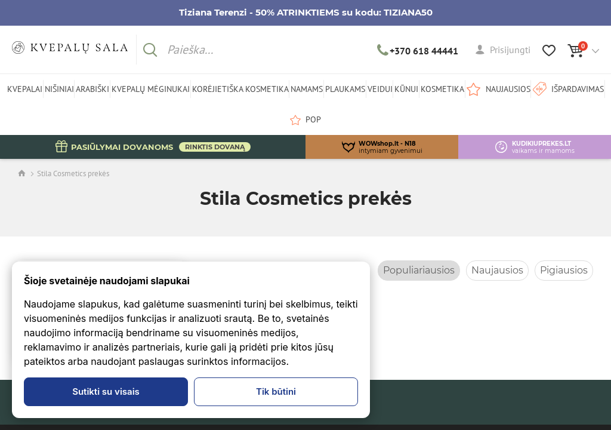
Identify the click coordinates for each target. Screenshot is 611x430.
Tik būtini (276, 391)
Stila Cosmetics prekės (73, 173)
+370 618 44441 (418, 51)
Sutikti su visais (106, 391)
